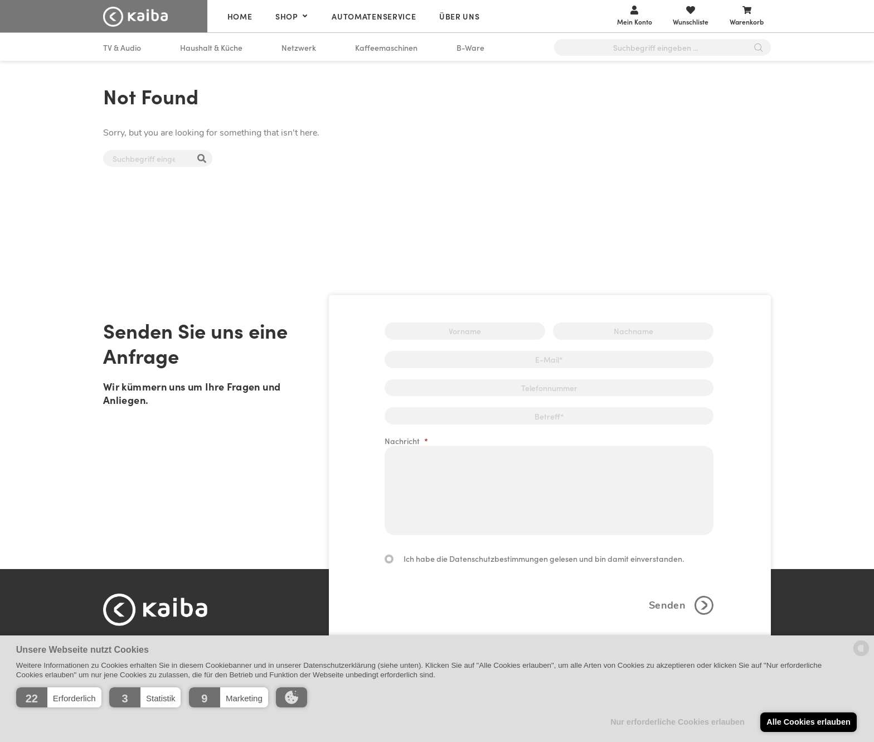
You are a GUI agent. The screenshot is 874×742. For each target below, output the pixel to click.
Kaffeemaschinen (386, 47)
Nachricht (406, 441)
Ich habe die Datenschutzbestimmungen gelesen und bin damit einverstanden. (544, 558)
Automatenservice (374, 16)
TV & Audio (122, 47)
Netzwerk (298, 47)
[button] (58, 697)
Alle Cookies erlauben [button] (808, 721)
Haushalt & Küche (211, 47)
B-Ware (470, 47)
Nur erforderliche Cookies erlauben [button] (677, 721)
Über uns (459, 16)
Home (240, 16)
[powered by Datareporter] (861, 655)
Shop (286, 16)
